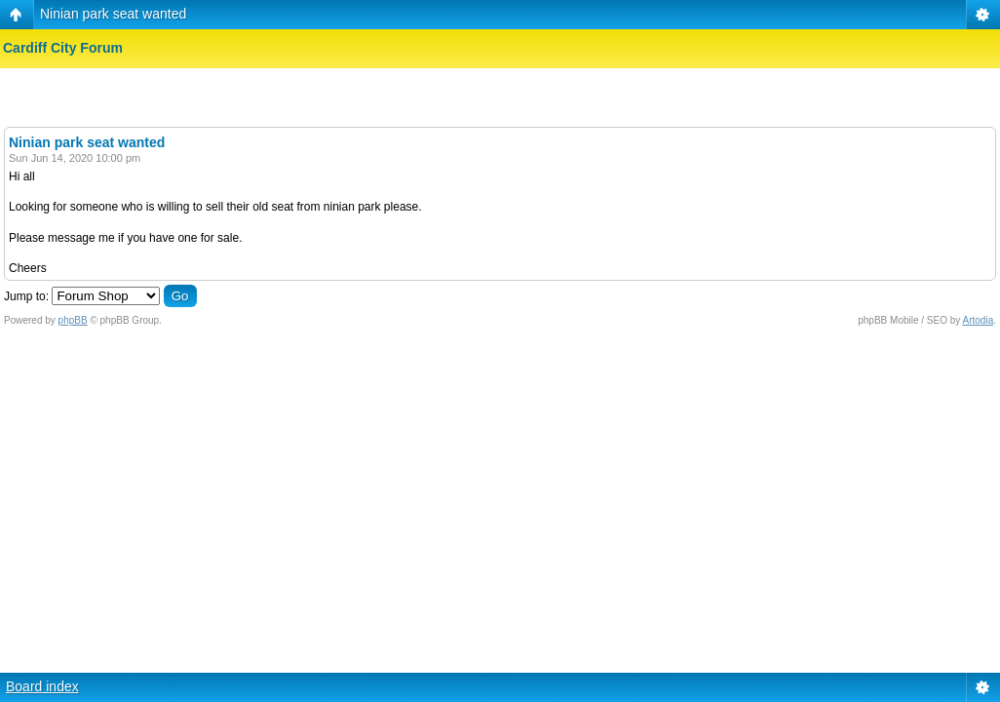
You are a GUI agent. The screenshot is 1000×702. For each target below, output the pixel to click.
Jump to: (26, 296)
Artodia (978, 320)
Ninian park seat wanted (113, 13)
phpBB (73, 320)
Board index (42, 686)
